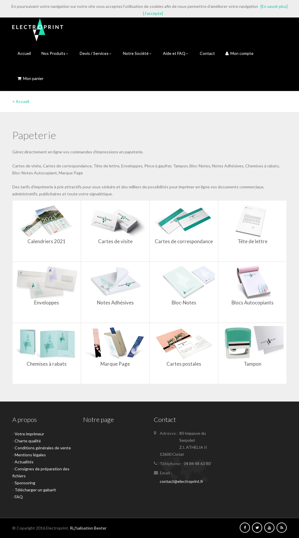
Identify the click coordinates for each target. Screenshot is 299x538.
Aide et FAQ (176, 53)
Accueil (24, 53)
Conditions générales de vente (43, 447)
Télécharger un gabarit (35, 489)
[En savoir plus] (274, 6)
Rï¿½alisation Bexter (88, 527)
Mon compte (239, 53)
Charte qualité (28, 440)
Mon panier (31, 78)
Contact (207, 53)
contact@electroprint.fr (181, 481)
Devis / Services (96, 53)
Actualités (24, 461)
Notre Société (137, 53)
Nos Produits (55, 53)
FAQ (19, 496)
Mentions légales (30, 454)
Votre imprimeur (29, 433)
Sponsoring (25, 482)
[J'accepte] (153, 13)
